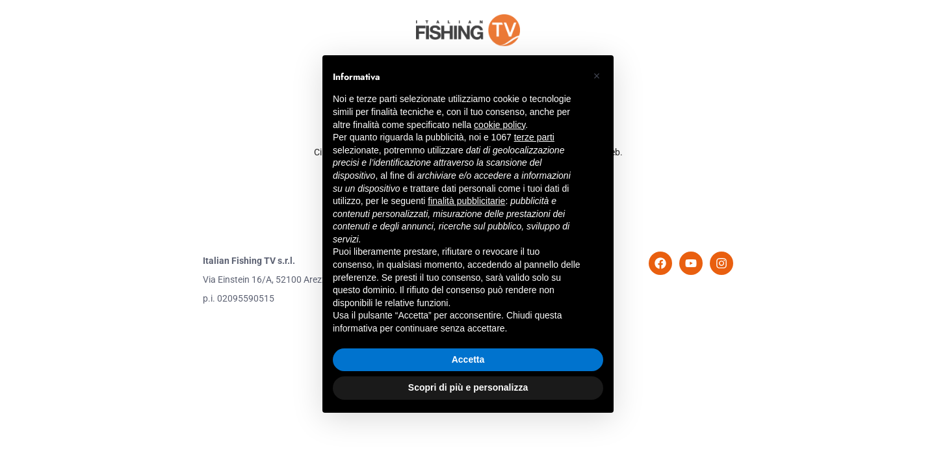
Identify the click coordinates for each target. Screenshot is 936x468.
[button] (596, 76)
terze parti (534, 137)
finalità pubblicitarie (466, 201)
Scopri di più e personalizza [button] (468, 387)
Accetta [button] (468, 359)
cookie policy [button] (499, 125)
